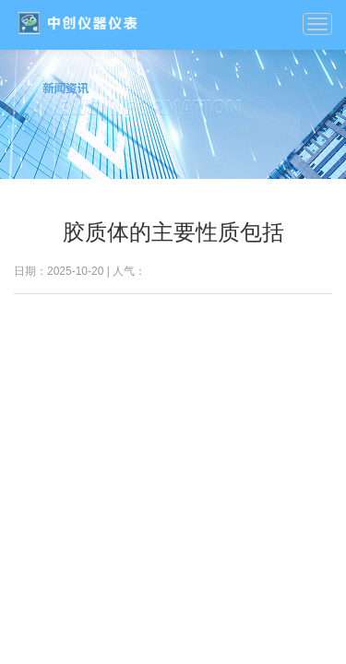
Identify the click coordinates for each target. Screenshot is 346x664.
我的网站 (83, 23)
